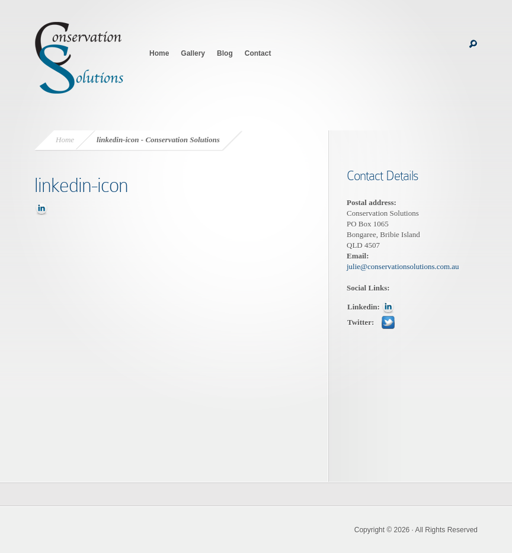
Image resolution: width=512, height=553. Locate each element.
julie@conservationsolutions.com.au (403, 266)
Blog (225, 53)
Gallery (193, 53)
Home (159, 53)
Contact (258, 53)
